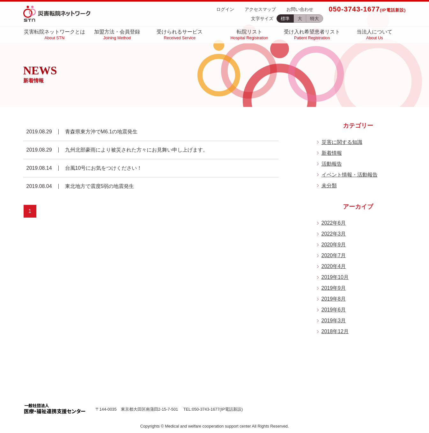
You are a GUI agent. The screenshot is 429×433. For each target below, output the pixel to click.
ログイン (225, 9)
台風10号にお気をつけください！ (103, 168)
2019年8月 (334, 299)
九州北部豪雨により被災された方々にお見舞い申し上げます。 (136, 150)
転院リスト (249, 34)
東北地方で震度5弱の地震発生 (99, 186)
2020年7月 (334, 255)
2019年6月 (334, 309)
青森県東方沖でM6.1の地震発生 (101, 131)
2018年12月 (335, 331)
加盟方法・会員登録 (117, 34)
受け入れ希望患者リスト (312, 34)
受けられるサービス (180, 34)
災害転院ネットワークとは (54, 34)
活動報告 (332, 164)
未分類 (329, 185)
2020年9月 (334, 244)
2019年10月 (335, 277)
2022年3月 (334, 233)
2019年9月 (334, 288)
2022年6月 (334, 223)
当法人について (374, 34)
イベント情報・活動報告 (350, 174)
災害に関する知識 (342, 142)
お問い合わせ (299, 9)
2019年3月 (334, 320)
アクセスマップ (260, 9)
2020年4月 (334, 266)
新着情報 (332, 153)
